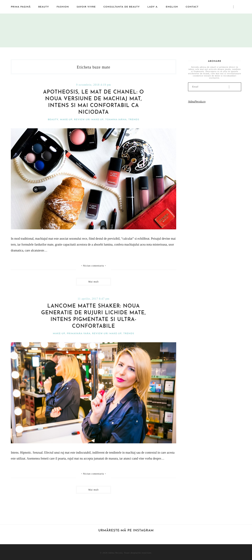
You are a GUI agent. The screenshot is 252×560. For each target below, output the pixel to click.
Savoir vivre (86, 7)
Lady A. (152, 7)
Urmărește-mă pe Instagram (126, 530)
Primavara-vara (78, 333)
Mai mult (93, 281)
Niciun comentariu (93, 266)
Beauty (43, 7)
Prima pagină (21, 7)
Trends (133, 119)
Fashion (63, 7)
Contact (192, 7)
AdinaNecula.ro (197, 101)
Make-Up (66, 119)
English (172, 7)
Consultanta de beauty (121, 7)
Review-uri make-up (89, 119)
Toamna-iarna (116, 119)
